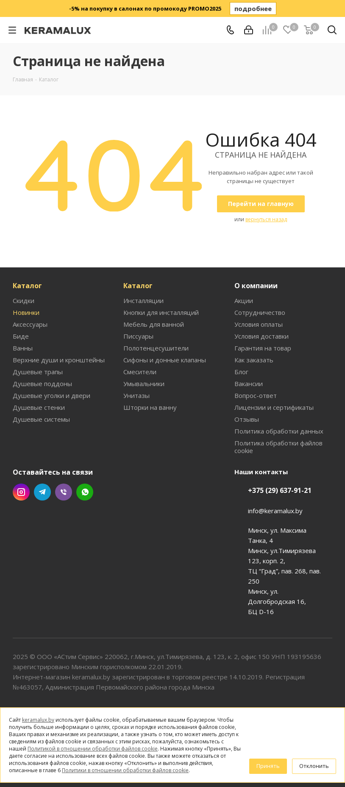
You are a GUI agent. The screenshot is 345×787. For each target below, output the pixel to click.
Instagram (21, 492)
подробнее (253, 8)
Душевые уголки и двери (51, 395)
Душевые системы (41, 419)
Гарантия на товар (262, 348)
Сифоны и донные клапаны (164, 360)
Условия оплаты (258, 324)
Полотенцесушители (156, 348)
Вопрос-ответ (255, 395)
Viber (63, 492)
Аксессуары (30, 324)
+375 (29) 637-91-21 (280, 490)
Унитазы (136, 395)
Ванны (23, 348)
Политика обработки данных (278, 431)
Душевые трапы (38, 371)
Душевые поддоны (42, 383)
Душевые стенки (39, 407)
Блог (241, 371)
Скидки (23, 300)
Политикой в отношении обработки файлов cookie (93, 748)
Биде (21, 336)
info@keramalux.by (275, 510)
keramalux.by (38, 719)
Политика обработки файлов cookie (278, 447)
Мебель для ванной (153, 324)
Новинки (26, 312)
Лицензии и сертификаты (274, 407)
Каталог (27, 285)
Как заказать (253, 360)
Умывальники (143, 383)
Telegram (42, 492)
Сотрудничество (259, 312)
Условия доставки (261, 336)
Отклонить (314, 766)
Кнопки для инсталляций (161, 312)
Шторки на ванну (150, 407)
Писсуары (138, 336)
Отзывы (246, 419)
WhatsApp (84, 492)
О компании (256, 285)
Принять (268, 766)
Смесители (139, 371)
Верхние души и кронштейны (59, 360)
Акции (243, 300)
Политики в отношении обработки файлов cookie (125, 770)
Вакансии (248, 383)
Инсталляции (143, 300)
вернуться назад (266, 219)
